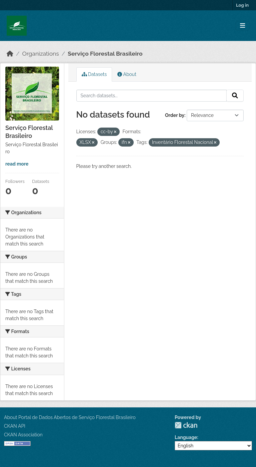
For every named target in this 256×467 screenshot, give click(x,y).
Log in (242, 5)
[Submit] (235, 96)
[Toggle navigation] (242, 26)
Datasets (94, 74)
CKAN (186, 425)
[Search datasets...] (151, 96)
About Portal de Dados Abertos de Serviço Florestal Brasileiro (70, 417)
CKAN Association (23, 434)
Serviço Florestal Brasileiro (105, 53)
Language (186, 437)
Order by (174, 115)
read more (16, 164)
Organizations (40, 53)
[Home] (10, 53)
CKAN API (14, 426)
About (126, 74)
